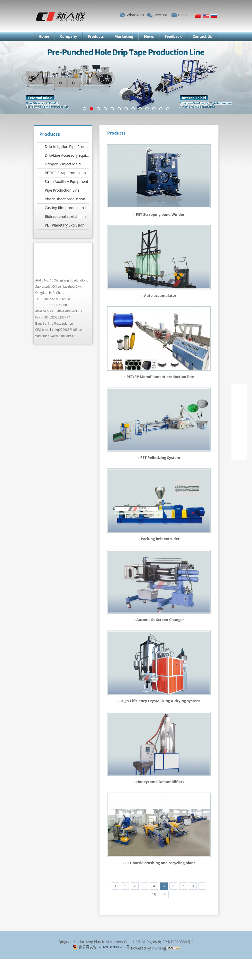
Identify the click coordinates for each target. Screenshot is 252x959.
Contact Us (202, 36)
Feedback (173, 36)
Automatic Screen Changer (160, 619)
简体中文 (198, 16)
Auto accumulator (160, 295)
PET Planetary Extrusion (65, 225)
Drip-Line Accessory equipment (67, 155)
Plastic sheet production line (67, 198)
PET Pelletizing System (160, 457)
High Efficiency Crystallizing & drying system (160, 700)
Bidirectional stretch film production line (67, 216)
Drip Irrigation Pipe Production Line (67, 146)
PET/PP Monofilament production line (160, 376)
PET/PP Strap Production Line (67, 172)
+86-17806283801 (56, 305)
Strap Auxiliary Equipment (66, 181)
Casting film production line (67, 207)
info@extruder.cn (60, 323)
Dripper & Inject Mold (63, 164)
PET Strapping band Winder (160, 214)
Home (44, 36)
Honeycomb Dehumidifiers (160, 781)
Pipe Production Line (62, 190)
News (149, 36)
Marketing (123, 36)
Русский (214, 16)
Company (68, 36)
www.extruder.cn (63, 336)
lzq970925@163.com (70, 329)
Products (96, 36)
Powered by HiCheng (148, 948)
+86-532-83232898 (56, 299)
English (206, 16)
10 (154, 894)
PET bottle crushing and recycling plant (160, 862)
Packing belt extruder (160, 538)
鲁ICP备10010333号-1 (176, 941)
